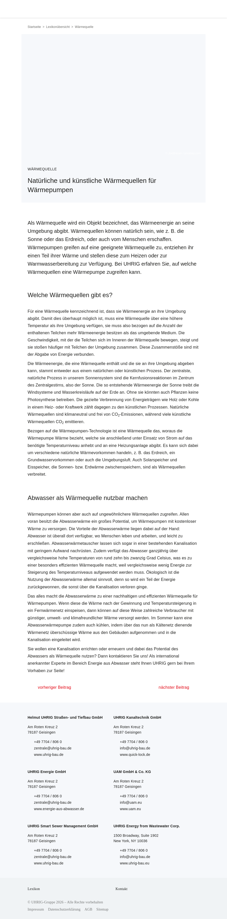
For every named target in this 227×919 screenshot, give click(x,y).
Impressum (36, 909)
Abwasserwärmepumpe (49, 625)
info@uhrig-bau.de (135, 748)
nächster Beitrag (174, 687)
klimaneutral (76, 414)
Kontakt (122, 889)
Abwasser (37, 536)
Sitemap (102, 909)
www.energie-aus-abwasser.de (59, 809)
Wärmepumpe (41, 438)
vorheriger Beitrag (54, 687)
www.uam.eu (130, 809)
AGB (88, 909)
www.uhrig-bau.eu (134, 863)
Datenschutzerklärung (64, 909)
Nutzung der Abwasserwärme (55, 579)
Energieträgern (147, 400)
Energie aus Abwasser (109, 663)
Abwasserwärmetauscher (75, 543)
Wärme (62, 438)
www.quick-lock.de (135, 755)
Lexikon (34, 889)
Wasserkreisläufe (78, 392)
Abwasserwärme (75, 521)
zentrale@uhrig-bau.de (53, 748)
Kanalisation (185, 543)
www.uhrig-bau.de (48, 755)
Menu (193, 7)
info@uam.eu (131, 802)
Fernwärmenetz (49, 610)
